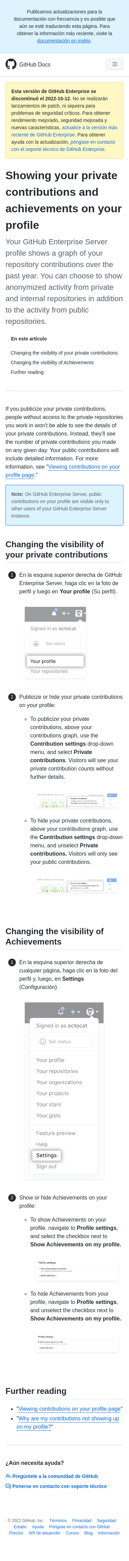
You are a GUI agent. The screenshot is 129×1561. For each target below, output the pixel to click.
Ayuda (38, 1526)
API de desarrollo (44, 1533)
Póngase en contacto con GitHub (79, 1526)
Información (109, 1533)
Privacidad (82, 1520)
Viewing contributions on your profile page (70, 1409)
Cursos (72, 1533)
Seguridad (106, 1520)
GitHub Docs (35, 65)
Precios (16, 1533)
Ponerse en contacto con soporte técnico (56, 1486)
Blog (88, 1533)
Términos (58, 1520)
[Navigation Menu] (114, 64)
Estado (20, 1526)
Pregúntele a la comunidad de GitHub (52, 1476)
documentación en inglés (63, 40)
